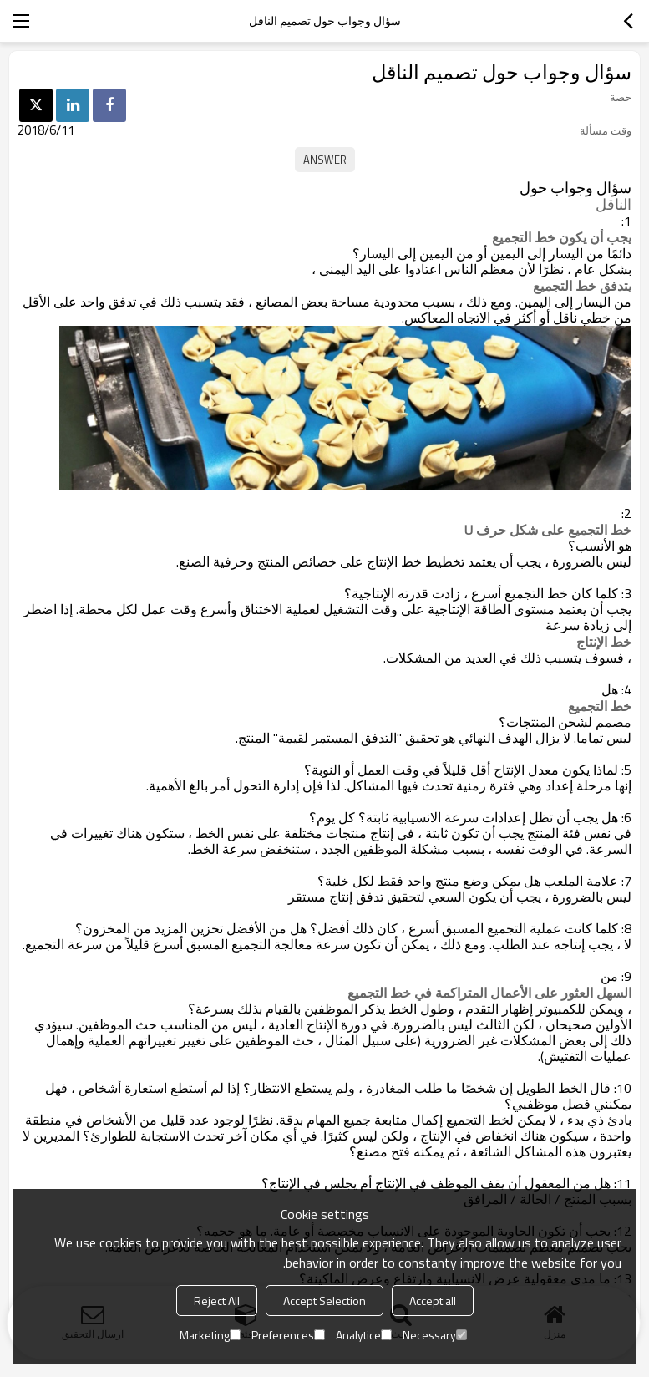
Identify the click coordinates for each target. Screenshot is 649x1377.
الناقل (613, 204)
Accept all (432, 1300)
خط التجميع (599, 706)
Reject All (217, 1300)
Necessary (435, 1335)
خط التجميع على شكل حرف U (547, 529)
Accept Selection (324, 1300)
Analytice (364, 1335)
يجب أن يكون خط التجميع (561, 237)
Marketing (210, 1335)
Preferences (288, 1335)
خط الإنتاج (603, 641)
